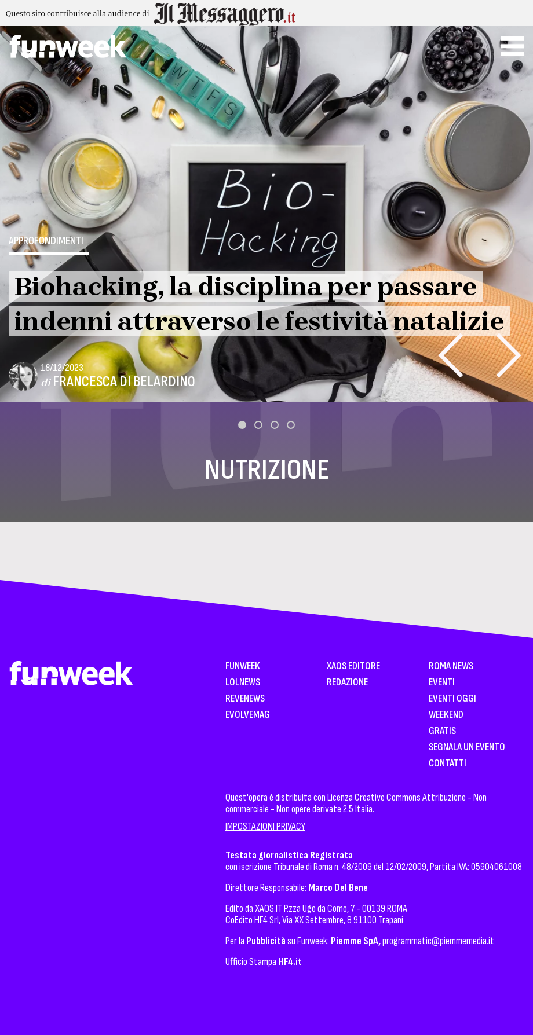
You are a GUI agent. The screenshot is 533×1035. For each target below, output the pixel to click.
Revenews (245, 698)
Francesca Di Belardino (124, 382)
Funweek (242, 666)
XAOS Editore (353, 666)
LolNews (242, 682)
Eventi (442, 682)
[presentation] (450, 355)
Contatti (447, 763)
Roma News (451, 666)
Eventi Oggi (452, 698)
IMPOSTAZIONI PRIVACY (265, 826)
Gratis (442, 731)
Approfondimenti (46, 241)
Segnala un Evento (467, 747)
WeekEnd (446, 715)
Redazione (347, 682)
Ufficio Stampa (250, 962)
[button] (242, 425)
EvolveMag (247, 715)
